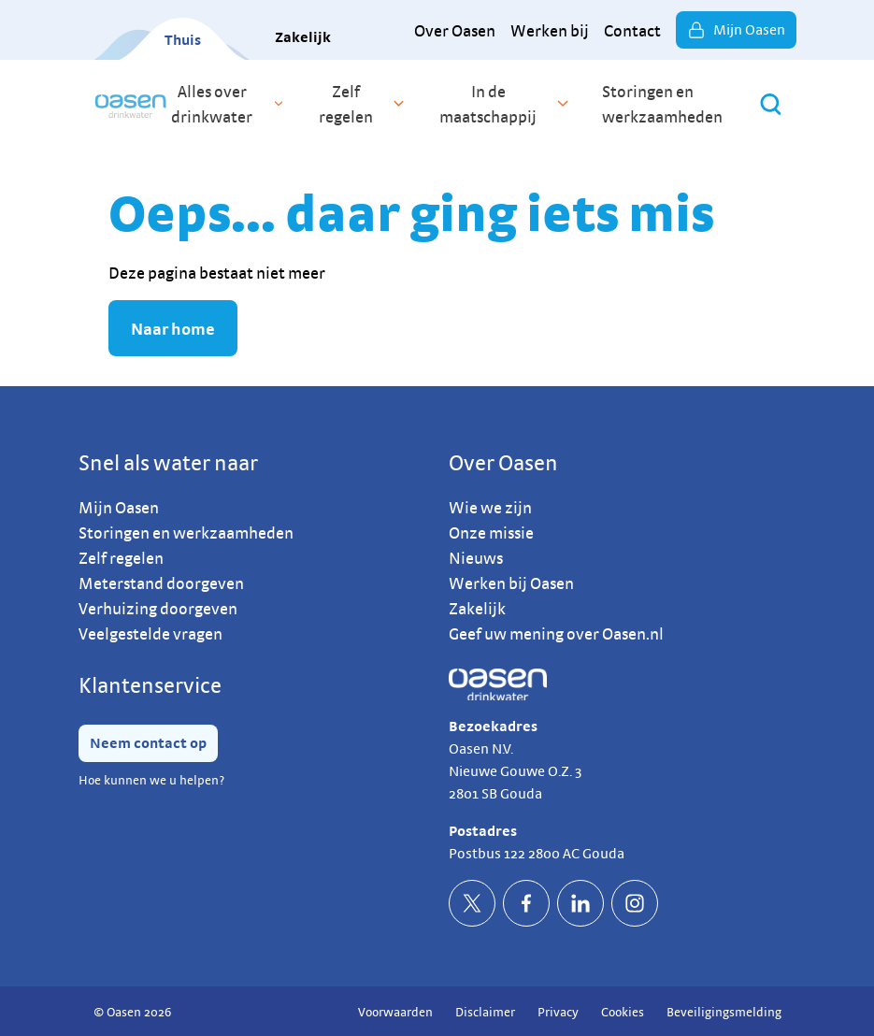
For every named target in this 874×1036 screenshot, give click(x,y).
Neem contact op (148, 743)
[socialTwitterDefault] (472, 903)
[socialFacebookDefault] (526, 903)
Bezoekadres (493, 726)
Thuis (183, 40)
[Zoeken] (770, 104)
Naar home (173, 328)
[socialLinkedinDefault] (580, 903)
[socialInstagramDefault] (634, 903)
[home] (130, 104)
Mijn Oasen (736, 30)
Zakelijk (303, 37)
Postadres (483, 831)
